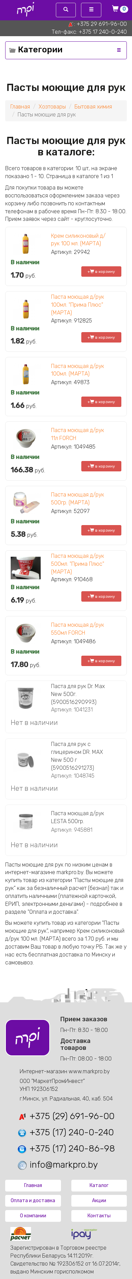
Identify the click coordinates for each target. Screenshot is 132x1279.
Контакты (99, 1216)
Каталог (99, 1185)
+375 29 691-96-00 (102, 24)
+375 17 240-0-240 (103, 32)
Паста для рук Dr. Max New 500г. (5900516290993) (78, 694)
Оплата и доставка (33, 1201)
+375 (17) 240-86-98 (66, 1148)
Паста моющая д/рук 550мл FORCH (77, 629)
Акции (99, 1201)
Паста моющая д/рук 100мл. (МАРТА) (77, 370)
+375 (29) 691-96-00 (65, 1116)
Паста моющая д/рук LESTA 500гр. (77, 817)
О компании (33, 1216)
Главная (20, 106)
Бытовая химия (93, 106)
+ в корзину (101, 271)
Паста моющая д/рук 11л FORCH (77, 434)
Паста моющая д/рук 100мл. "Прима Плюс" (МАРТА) (77, 305)
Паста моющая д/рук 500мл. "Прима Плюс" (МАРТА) (77, 564)
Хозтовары (52, 106)
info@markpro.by (57, 1164)
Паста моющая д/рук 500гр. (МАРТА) (77, 498)
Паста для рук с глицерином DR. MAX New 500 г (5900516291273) (77, 756)
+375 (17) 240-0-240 (65, 1132)
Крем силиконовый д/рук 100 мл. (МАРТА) (78, 240)
